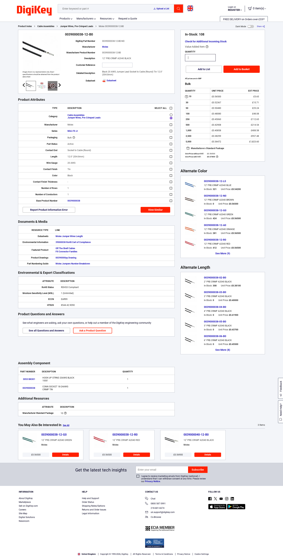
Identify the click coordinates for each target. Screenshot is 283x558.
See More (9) (222, 253)
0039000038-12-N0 (215, 195)
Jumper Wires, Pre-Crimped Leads (76, 26)
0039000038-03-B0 (215, 292)
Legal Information (90, 513)
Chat (150, 499)
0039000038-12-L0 (215, 181)
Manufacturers (85, 18)
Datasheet (109, 80)
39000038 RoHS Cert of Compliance (73, 242)
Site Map (23, 513)
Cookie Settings (202, 554)
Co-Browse (153, 517)
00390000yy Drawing (66, 257)
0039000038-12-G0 (215, 210)
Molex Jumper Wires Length (69, 236)
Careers (22, 509)
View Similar (155, 209)
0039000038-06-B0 (215, 336)
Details (65, 454)
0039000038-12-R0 (215, 239)
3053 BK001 (29, 379)
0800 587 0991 (155, 504)
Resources (106, 18)
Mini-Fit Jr (73, 131)
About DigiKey (26, 498)
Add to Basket (242, 69)
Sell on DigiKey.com (28, 506)
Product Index (25, 26)
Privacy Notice (152, 481)
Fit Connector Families (66, 251)
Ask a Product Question (92, 330)
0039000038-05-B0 (215, 321)
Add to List (204, 69)
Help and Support (90, 498)
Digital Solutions (27, 517)
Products (65, 18)
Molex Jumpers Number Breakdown (73, 263)
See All (66, 425)
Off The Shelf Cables (65, 248)
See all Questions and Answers (46, 330)
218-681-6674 (154, 508)
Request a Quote (127, 18)
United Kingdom (87, 554)
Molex (105, 47)
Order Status (88, 502)
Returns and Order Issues (94, 509)
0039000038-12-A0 (215, 225)
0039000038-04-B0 (215, 306)
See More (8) (222, 349)
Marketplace (25, 502)
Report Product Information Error (49, 209)
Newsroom (24, 521)
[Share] (261, 26)
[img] (34, 11)
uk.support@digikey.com (160, 512)
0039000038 (74, 201)
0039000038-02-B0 (215, 277)
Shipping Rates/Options (93, 506)
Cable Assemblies (45, 26)
